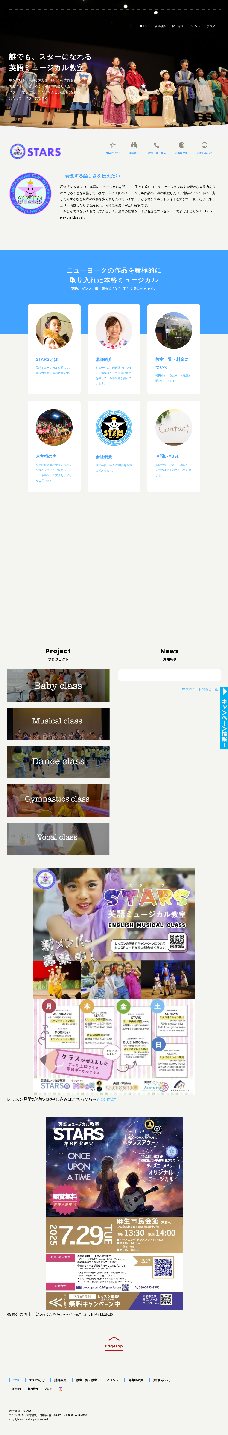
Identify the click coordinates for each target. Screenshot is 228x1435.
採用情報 (177, 25)
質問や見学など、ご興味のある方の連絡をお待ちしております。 (173, 470)
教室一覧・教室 (81, 1380)
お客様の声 (181, 148)
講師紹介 (134, 148)
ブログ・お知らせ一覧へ (201, 689)
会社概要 (160, 25)
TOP (144, 26)
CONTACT (106, 1099)
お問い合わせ (204, 148)
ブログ (211, 25)
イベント (194, 25)
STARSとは (112, 148)
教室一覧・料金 (157, 148)
